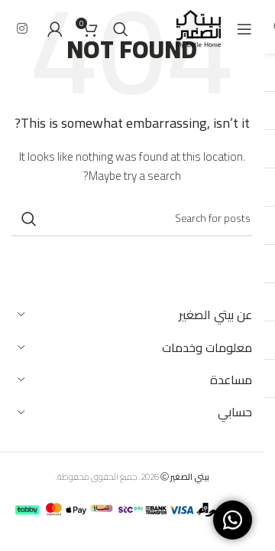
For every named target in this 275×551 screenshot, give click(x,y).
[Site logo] (199, 27)
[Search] (120, 29)
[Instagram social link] (21, 28)
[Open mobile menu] (244, 29)
